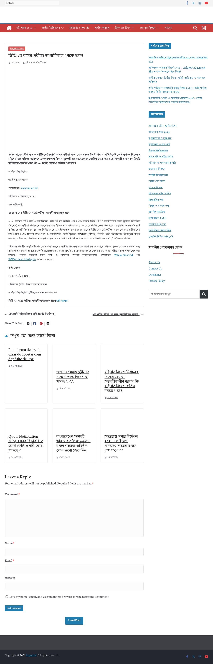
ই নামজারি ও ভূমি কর (160, 138)
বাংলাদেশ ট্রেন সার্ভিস (160, 193)
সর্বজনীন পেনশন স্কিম (160, 230)
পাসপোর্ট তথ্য (156, 187)
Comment (12, 494)
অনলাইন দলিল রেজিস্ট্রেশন (163, 126)
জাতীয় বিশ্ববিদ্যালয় (51, 28)
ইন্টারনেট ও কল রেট (79, 28)
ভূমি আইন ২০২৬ (24, 28)
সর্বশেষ (168, 28)
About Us (154, 262)
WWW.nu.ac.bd (123, 255)
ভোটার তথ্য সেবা (157, 224)
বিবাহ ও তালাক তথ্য (159, 206)
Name (9, 543)
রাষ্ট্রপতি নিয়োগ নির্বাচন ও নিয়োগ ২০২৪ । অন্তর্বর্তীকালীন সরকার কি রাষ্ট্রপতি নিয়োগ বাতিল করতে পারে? (122, 382)
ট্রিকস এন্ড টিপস (122, 28)
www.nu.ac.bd (29, 188)
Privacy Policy (157, 281)
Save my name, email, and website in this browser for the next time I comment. (59, 597)
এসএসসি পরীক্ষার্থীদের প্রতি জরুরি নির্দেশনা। (30, 314)
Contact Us (155, 269)
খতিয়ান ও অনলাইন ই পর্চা (162, 163)
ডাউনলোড (62, 301)
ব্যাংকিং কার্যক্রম (102, 28)
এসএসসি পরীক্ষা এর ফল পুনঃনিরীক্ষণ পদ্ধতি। (118, 314)
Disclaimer (155, 275)
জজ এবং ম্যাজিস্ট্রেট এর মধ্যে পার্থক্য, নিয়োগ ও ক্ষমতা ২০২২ (72, 377)
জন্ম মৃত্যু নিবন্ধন (147, 28)
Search (204, 294)
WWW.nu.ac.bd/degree (22, 259)
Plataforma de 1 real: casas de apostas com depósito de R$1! (24, 354)
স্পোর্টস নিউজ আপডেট (161, 236)
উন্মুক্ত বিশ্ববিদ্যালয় (158, 150)
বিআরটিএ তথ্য (156, 200)
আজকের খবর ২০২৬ (17, 49)
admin (29, 62)
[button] (34, 27)
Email (9, 560)
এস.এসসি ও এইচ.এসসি (161, 156)
